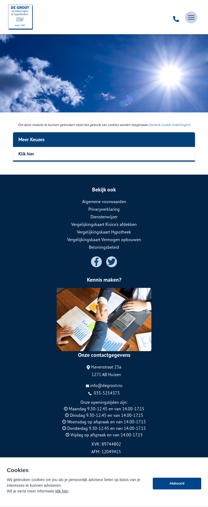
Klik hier (26, 153)
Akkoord (177, 489)
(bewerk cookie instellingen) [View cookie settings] (169, 124)
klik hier (62, 497)
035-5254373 (104, 393)
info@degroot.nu (104, 385)
